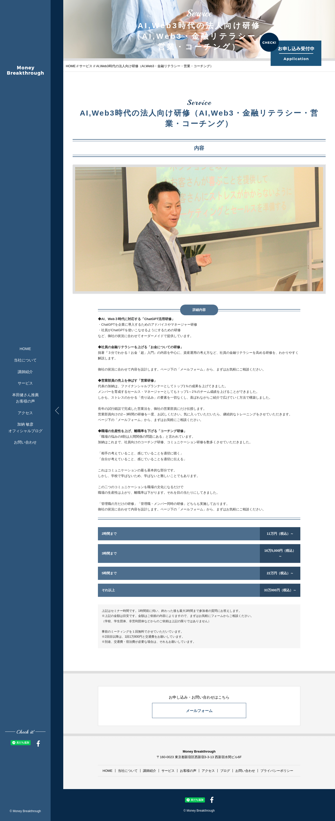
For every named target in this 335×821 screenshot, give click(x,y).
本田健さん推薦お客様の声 (25, 397)
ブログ (225, 771)
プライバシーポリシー (276, 771)
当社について (25, 360)
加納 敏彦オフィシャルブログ (25, 427)
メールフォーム (199, 710)
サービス (25, 383)
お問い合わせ (25, 442)
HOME (25, 348)
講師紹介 (25, 371)
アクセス (25, 412)
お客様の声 (188, 771)
